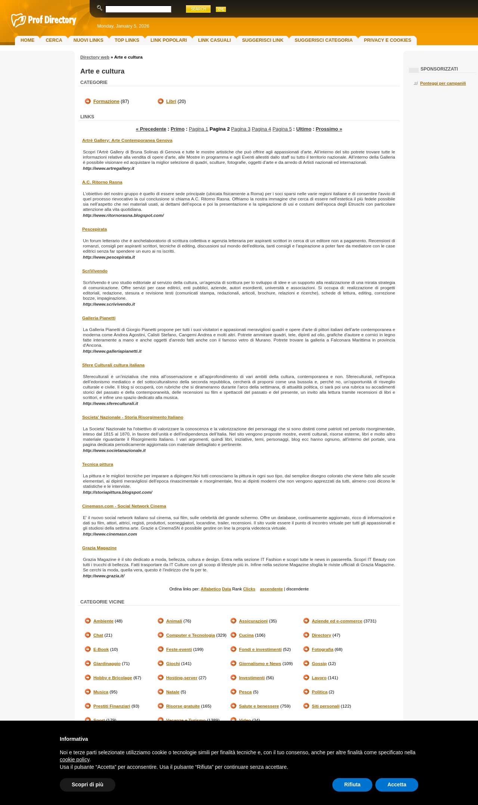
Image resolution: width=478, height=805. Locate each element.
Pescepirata (94, 229)
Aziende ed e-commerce (337, 621)
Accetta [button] (396, 784)
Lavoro (319, 677)
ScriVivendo (95, 271)
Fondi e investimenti (260, 649)
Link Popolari (168, 40)
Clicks (249, 589)
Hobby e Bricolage (112, 677)
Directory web (94, 57)
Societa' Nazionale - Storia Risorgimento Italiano (132, 417)
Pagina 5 (282, 129)
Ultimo (303, 129)
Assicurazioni (253, 621)
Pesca (245, 692)
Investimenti (252, 677)
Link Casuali (214, 40)
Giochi (173, 663)
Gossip (319, 663)
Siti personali (325, 706)
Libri (171, 101)
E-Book (101, 649)
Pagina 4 (261, 129)
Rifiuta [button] (352, 784)
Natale (173, 692)
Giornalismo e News (260, 663)
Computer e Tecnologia (190, 635)
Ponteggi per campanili (443, 83)
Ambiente (103, 621)
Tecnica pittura (97, 464)
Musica (100, 692)
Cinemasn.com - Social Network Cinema (124, 506)
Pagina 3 (241, 129)
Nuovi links (88, 40)
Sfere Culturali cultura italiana (113, 365)
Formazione (106, 101)
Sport (99, 720)
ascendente (271, 589)
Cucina (246, 635)
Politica (320, 692)
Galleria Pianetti (98, 318)
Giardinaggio (107, 663)
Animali (174, 621)
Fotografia (322, 649)
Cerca (54, 40)
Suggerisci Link (262, 40)
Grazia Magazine (99, 547)
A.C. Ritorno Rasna (102, 182)
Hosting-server (181, 677)
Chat (98, 635)
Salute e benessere (259, 706)
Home (27, 40)
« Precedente (151, 129)
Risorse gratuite (183, 706)
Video (245, 720)
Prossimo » (329, 129)
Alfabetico (211, 589)
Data (226, 589)
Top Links (127, 40)
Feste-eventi (179, 649)
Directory (321, 635)
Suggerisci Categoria (324, 40)
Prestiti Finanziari (111, 706)
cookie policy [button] (74, 759)
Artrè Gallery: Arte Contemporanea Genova (127, 140)
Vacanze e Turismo (186, 720)
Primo (177, 129)
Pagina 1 (198, 129)
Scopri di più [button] (87, 784)
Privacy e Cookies (387, 40)
